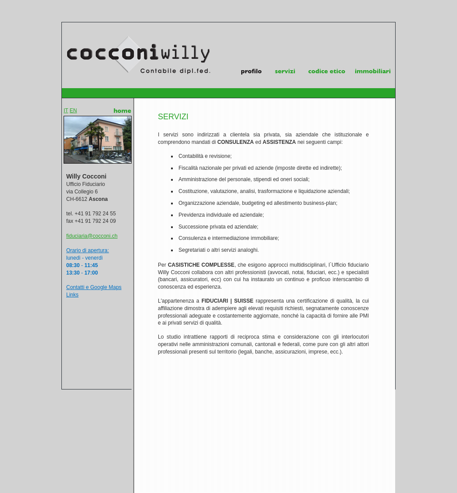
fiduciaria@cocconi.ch (92, 236)
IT (66, 110)
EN (73, 110)
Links (72, 295)
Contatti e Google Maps (93, 287)
